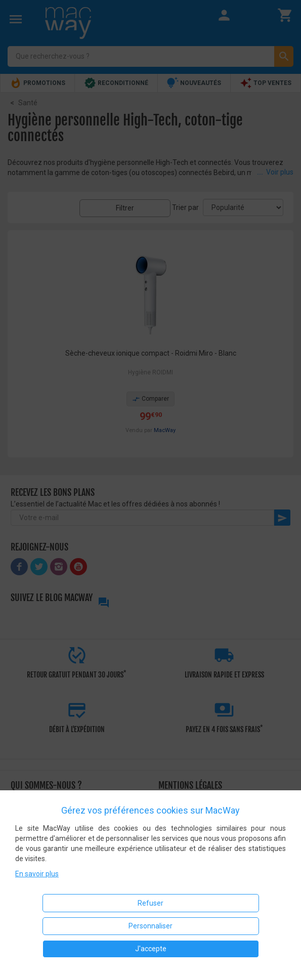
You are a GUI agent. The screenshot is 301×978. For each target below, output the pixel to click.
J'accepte (150, 949)
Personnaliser (150, 926)
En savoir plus (37, 874)
